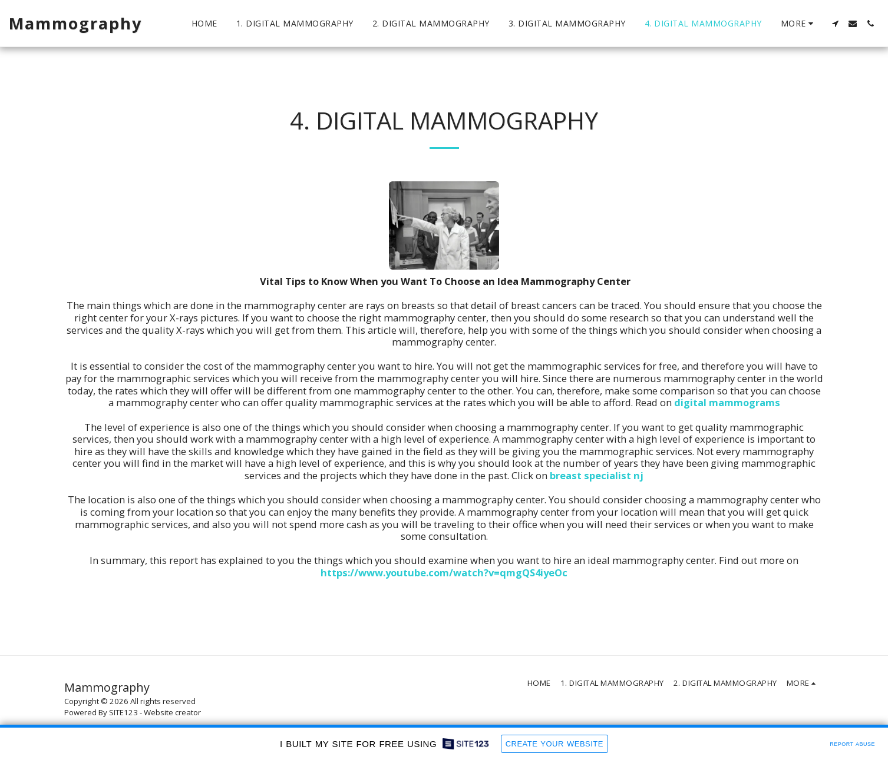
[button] (835, 23)
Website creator (172, 712)
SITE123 (123, 712)
